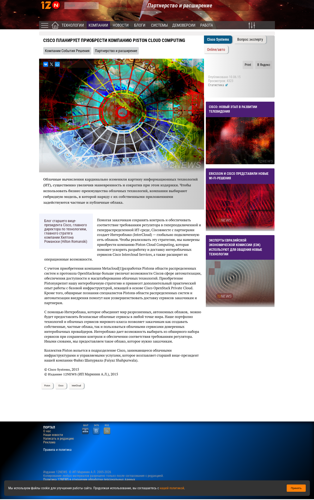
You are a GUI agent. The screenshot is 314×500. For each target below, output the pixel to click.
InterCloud (76, 385)
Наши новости (53, 435)
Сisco (61, 385)
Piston (47, 385)
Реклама (49, 442)
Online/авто (216, 50)
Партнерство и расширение (116, 51)
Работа (206, 25)
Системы (159, 25)
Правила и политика (57, 450)
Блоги (139, 25)
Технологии (73, 25)
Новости (121, 25)
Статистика (218, 85)
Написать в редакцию (58, 438)
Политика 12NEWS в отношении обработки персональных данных (89, 479)
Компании (98, 25)
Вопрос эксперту (250, 39)
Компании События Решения (67, 51)
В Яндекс (263, 65)
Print (248, 65)
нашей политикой (172, 488)
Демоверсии (183, 25)
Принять (296, 488)
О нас (47, 431)
